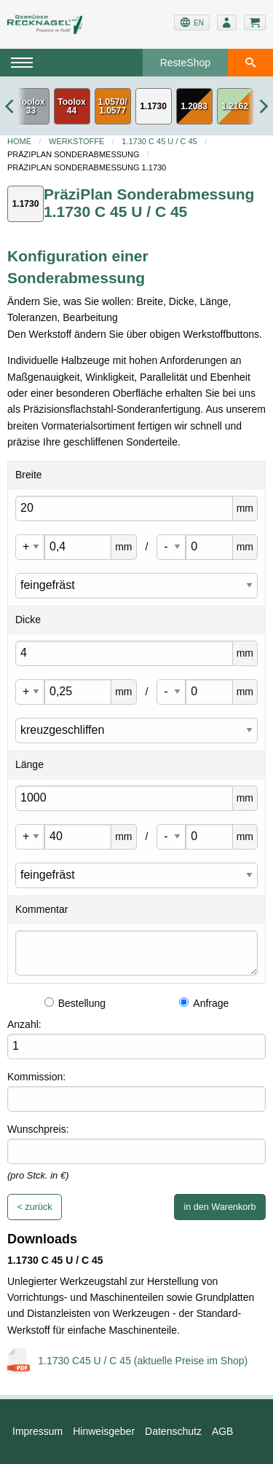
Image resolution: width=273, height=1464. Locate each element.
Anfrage (204, 1003)
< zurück (34, 1207)
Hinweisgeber (104, 1431)
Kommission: (36, 1077)
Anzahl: (24, 1024)
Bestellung (75, 1003)
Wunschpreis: (38, 1129)
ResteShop (185, 62)
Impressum (37, 1431)
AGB (223, 1431)
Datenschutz (173, 1431)
